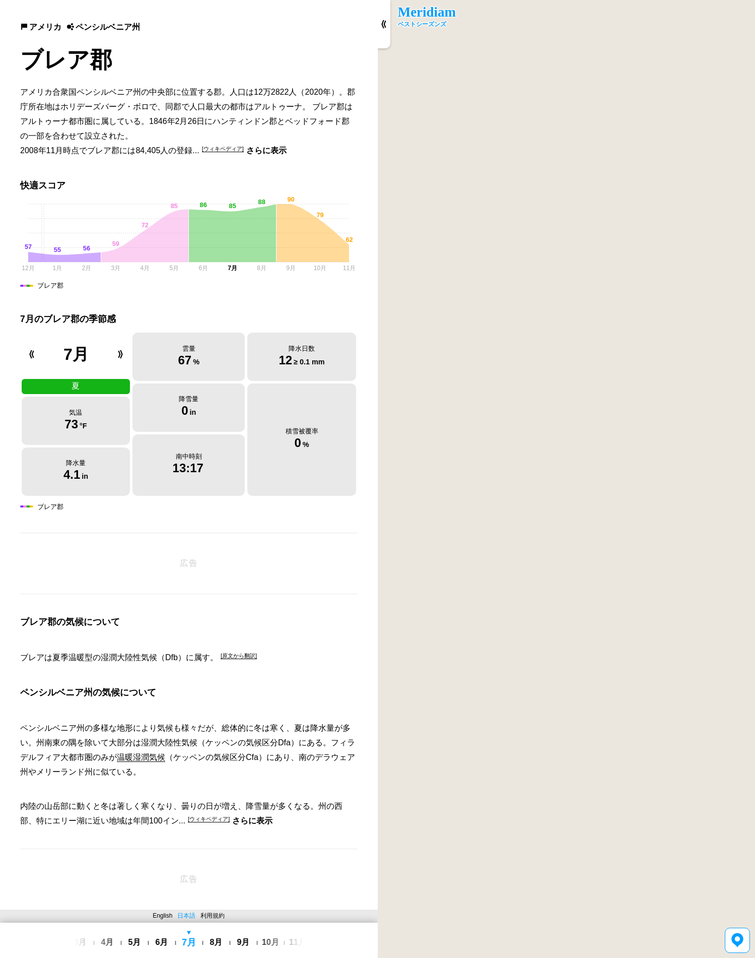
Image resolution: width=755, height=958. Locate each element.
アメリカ (40, 27)
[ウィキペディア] (223, 149)
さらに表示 (266, 150)
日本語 (186, 915)
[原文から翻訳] (239, 656)
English (162, 915)
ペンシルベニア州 (103, 27)
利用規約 (212, 915)
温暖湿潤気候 (141, 757)
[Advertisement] (189, 563)
